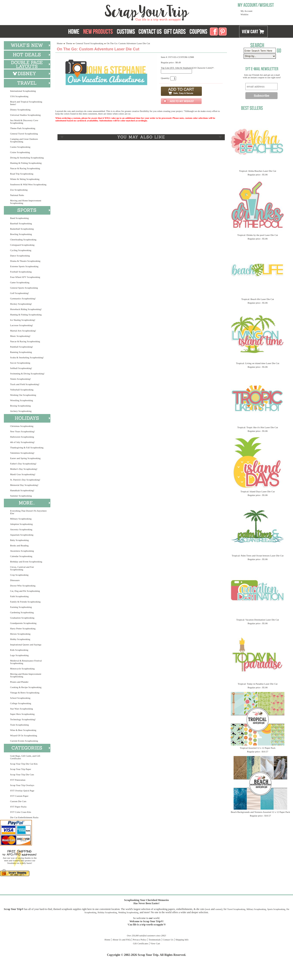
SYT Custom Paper (19, 796)
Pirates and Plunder (19, 682)
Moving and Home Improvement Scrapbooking (25, 201)
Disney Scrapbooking (20, 109)
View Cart (155, 943)
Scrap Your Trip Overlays (22, 785)
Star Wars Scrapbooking (21, 708)
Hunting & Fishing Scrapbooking (26, 163)
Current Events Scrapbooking (24, 741)
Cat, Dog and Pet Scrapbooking (25, 591)
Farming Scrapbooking (21, 607)
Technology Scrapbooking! (23, 719)
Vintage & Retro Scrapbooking (24, 692)
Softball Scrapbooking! (21, 368)
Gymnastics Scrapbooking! (23, 298)
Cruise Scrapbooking (20, 152)
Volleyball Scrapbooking (21, 389)
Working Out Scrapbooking (23, 395)
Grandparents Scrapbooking (23, 623)
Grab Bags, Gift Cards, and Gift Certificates (25, 757)
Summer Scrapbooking (21, 495)
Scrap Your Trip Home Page (118, 12)
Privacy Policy (139, 939)
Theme (69, 43)
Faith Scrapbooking (19, 596)
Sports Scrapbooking (276, 909)
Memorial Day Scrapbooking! (24, 485)
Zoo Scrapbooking (19, 189)
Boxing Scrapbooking (20, 405)
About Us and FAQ (121, 939)
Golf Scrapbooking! (19, 293)
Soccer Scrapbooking (20, 363)
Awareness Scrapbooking (22, 551)
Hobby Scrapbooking (20, 639)
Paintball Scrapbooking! (21, 346)
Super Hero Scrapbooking (22, 714)
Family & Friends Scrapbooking (25, 601)
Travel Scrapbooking (236, 909)
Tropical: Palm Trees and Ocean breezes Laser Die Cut (258, 555)
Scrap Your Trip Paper (20, 769)
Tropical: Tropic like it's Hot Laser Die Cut (257, 427)
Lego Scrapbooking (19, 655)
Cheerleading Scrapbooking (23, 239)
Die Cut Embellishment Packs (24, 817)
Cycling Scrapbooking (20, 250)
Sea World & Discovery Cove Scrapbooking (24, 121)
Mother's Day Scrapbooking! (23, 469)
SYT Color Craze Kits (20, 812)
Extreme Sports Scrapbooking (24, 266)
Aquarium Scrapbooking (21, 534)
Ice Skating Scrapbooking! (22, 320)
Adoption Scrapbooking (21, 524)
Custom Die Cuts (18, 801)
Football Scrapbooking (21, 271)
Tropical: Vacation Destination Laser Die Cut (257, 619)
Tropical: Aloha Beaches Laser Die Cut (257, 171)
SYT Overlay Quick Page (22, 790)
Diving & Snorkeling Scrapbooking (27, 157)
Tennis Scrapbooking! (20, 379)
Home (60, 43)
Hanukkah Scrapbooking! (22, 490)
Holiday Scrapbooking (107, 912)
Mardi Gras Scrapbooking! (22, 474)
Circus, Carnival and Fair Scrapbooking (22, 568)
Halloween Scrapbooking (22, 436)
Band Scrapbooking (19, 218)
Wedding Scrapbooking (128, 912)
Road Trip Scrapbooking (21, 173)
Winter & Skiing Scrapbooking (24, 179)
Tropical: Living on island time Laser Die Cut (257, 363)
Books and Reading (19, 545)
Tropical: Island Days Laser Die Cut (257, 491)
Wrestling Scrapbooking (21, 400)
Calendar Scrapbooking (21, 556)
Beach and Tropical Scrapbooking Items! (26, 102)
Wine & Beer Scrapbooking (23, 730)
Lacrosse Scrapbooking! (21, 325)
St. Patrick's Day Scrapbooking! (25, 479)
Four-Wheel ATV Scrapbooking (25, 277)
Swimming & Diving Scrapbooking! (27, 373)
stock (208, 909)
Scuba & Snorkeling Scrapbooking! (27, 357)
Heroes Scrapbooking (20, 634)
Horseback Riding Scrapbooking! (26, 309)
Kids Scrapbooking (19, 650)
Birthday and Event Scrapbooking (26, 561)
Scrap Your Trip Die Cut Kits (24, 763)
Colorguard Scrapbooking (22, 245)
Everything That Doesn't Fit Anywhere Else (28, 512)
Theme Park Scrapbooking (22, 128)
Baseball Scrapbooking (21, 223)
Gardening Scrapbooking (22, 612)
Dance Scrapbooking (20, 255)
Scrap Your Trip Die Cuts (22, 774)
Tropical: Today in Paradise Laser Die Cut (258, 683)
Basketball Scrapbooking (22, 228)
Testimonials (155, 939)
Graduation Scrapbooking (22, 617)
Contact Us (168, 939)
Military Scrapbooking (21, 518)
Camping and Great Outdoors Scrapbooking (24, 140)
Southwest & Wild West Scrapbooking (28, 184)
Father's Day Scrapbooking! (23, 463)
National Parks (17, 195)
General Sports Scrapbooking (24, 287)
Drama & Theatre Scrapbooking (25, 261)
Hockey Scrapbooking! (21, 304)
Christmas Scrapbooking (21, 426)
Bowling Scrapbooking (21, 234)
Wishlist (244, 14)
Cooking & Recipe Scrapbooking (25, 687)
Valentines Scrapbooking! (22, 453)
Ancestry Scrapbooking (21, 529)
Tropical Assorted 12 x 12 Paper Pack (257, 748)
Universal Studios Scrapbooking (25, 115)
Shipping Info (182, 939)
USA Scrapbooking (19, 96)
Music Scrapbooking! (20, 336)
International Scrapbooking (23, 91)
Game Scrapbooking (19, 282)
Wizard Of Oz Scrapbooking (23, 735)
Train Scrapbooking (19, 724)
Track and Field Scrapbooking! (24, 384)
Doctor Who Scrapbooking (22, 585)
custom (218, 909)
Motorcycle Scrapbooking (22, 668)
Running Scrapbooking (21, 352)
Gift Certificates (140, 943)
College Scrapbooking (20, 703)
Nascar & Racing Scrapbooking (25, 168)
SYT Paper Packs (18, 806)
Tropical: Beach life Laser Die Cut (257, 299)
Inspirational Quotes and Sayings (25, 644)
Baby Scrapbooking (19, 540)
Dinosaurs (15, 580)
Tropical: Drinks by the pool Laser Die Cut (257, 235)
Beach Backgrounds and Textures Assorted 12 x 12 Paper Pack (260, 812)
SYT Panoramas (18, 780)
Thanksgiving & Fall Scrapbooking (27, 447)
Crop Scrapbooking (19, 575)
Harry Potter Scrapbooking (23, 628)
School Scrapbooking (20, 698)
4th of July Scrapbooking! (22, 442)
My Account (246, 11)
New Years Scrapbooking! (22, 431)
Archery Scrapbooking (21, 411)
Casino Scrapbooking (20, 147)
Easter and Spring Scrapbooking (25, 458)
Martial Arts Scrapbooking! (23, 330)
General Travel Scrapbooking (24, 133)
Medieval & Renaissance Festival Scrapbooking (26, 661)
